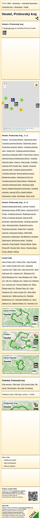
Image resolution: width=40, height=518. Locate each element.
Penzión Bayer (31, 248)
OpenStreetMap (16, 128)
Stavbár (25, 166)
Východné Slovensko (29, 3)
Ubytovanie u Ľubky (9, 196)
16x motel (20, 388)
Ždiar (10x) (17, 270)
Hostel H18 (22, 229)
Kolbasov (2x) (17, 281)
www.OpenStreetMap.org (26, 507)
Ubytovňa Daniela (16, 222)
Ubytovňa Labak (28, 185)
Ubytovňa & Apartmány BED (12, 155)
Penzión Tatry (15, 248)
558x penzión (7, 384)
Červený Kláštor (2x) (23, 285)
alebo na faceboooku (10, 463)
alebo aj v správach (9, 466)
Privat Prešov (28, 155)
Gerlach (32, 206)
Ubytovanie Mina (12, 225)
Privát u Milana (7, 252)
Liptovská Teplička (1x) (23, 300)
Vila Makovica (25, 237)
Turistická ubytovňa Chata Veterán (14, 181)
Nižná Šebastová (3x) (10, 277)
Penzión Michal (25, 244)
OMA (9, 3)
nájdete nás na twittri (10, 460)
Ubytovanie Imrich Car (25, 177)
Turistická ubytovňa (9, 173)
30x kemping (12, 388)
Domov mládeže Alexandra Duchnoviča (16, 188)
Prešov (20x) (21, 262)
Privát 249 (5, 248)
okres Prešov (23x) (9, 262)
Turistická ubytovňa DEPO (22, 170)
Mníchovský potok (18, 240)
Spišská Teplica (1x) (19, 303)
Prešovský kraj (7, 7)
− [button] (4, 86)
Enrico (23, 248)
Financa (17, 162)
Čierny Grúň (30, 196)
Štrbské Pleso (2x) (22, 288)
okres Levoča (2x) (20, 292)
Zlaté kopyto (6, 240)
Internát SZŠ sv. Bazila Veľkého (21, 192)
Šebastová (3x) (29, 273)
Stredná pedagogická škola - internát (15, 206)
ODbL (24, 509)
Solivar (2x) (27, 281)
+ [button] (4, 83)
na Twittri (20, 492)
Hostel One (11, 151)
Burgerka (34, 237)
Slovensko (16, 3)
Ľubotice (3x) (18, 273)
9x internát (29, 388)
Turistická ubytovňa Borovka (12, 143)
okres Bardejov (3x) (25, 277)
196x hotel (16, 384)
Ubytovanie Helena (16, 233)
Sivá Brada (21, 196)
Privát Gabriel (14, 244)
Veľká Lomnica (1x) (19, 296)
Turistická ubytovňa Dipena (25, 151)
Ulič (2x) (9, 281)
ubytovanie (18, 7)
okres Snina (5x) (28, 270)
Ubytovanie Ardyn (30, 140)
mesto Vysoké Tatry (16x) (16, 266)
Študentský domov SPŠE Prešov (14, 210)
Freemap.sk (27, 128)
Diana (34, 244)
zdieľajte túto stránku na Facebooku (13, 491)
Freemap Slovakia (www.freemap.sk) (12, 512)
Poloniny (5, 140)
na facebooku (16, 491)
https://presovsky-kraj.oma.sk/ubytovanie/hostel (14, 129)
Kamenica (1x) (32, 303)
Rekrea (16, 252)
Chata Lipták (25, 162)
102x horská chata (27, 384)
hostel (26, 7)
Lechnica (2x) (10, 285)
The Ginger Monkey (16, 140)
